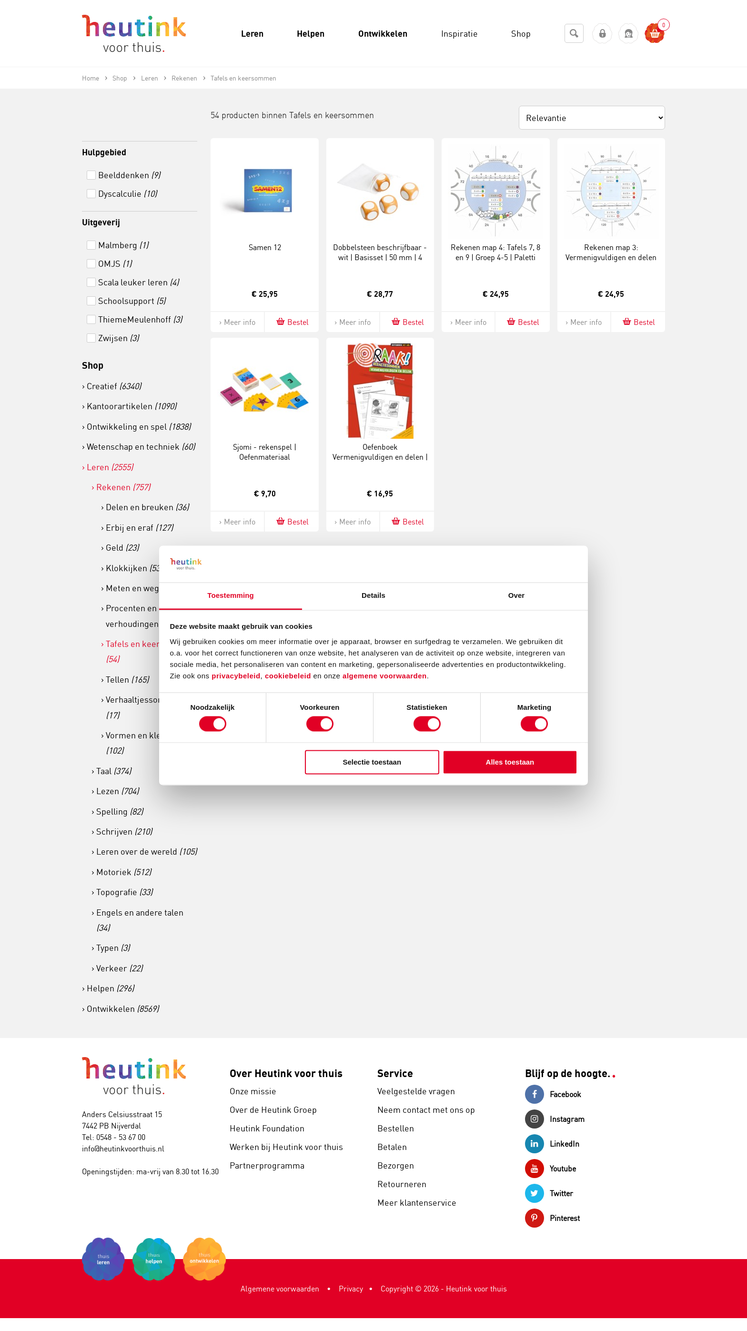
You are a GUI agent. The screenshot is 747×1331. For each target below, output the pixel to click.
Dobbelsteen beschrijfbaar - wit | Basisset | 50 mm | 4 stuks (380, 257)
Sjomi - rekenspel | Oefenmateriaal (264, 452)
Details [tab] (373, 595)
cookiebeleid (289, 676)
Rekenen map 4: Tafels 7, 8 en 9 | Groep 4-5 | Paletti (495, 252)
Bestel (292, 321)
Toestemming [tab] (230, 595)
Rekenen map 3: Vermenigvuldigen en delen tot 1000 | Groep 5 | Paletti (610, 257)
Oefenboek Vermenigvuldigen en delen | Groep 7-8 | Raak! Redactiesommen (380, 461)
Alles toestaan (510, 762)
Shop (92, 365)
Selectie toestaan (372, 762)
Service (395, 1073)
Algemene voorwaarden (280, 1288)
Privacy (351, 1288)
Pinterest (552, 1218)
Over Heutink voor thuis (286, 1073)
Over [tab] (516, 595)
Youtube (550, 1168)
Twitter (549, 1193)
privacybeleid (236, 676)
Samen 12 (265, 247)
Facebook (553, 1094)
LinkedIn (552, 1143)
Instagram (555, 1119)
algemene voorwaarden (385, 676)
